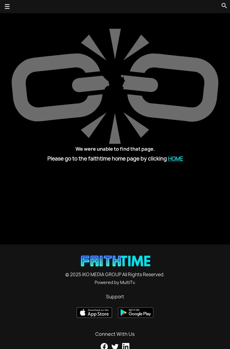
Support (115, 297)
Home (175, 158)
